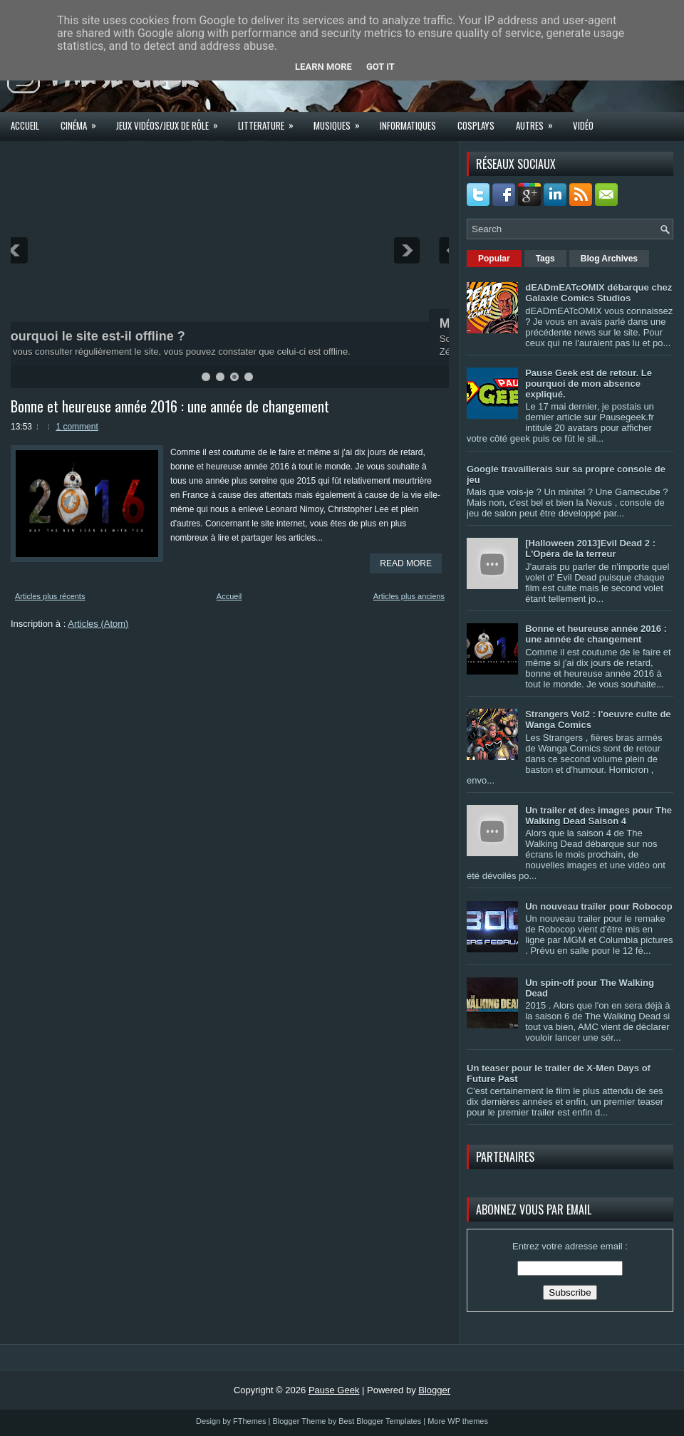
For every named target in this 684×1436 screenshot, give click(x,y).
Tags (545, 259)
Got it (380, 66)
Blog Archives (609, 259)
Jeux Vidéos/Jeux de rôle (171, 121)
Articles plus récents (50, 596)
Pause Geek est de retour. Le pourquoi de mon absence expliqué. (588, 384)
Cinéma (83, 121)
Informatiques (408, 125)
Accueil (25, 125)
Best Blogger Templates (379, 1421)
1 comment (77, 427)
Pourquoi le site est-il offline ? (112, 336)
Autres (539, 121)
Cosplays (475, 125)
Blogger (434, 1390)
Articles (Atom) (98, 623)
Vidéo (583, 125)
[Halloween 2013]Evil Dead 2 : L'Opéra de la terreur (590, 548)
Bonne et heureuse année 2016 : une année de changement (170, 406)
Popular (494, 259)
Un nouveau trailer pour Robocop (599, 906)
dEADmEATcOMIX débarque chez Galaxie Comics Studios (598, 292)
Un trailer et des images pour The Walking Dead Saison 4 (598, 815)
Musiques (341, 121)
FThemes (249, 1421)
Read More (406, 563)
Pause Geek (334, 1390)
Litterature (270, 121)
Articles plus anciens (409, 596)
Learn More (323, 66)
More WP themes (458, 1421)
